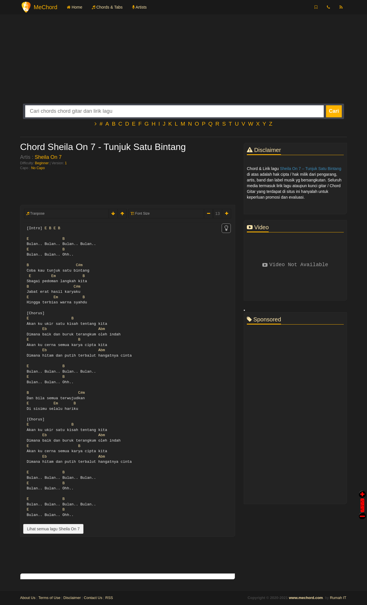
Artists (139, 7)
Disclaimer (72, 598)
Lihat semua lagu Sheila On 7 (53, 529)
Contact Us (93, 598)
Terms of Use (49, 598)
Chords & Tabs (107, 7)
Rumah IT (338, 598)
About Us (27, 598)
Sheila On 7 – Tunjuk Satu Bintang (310, 168)
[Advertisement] (183, 63)
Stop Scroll (362, 512)
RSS (109, 598)
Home (74, 7)
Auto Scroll (362, 497)
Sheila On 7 (48, 157)
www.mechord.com (306, 598)
